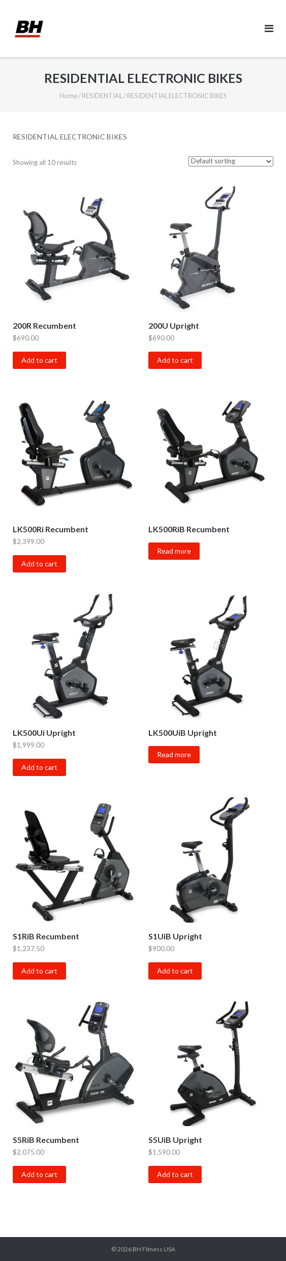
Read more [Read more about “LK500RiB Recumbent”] (174, 551)
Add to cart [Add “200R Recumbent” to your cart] (39, 360)
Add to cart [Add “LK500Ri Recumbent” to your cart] (39, 563)
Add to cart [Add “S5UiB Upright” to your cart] (175, 1174)
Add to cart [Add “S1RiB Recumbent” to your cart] (39, 970)
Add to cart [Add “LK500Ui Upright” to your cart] (39, 767)
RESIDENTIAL (102, 96)
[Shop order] (230, 161)
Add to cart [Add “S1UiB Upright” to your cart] (175, 970)
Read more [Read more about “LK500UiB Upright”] (174, 754)
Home (68, 96)
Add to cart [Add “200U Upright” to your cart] (175, 360)
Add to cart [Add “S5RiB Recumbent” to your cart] (39, 1174)
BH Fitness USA (154, 1249)
